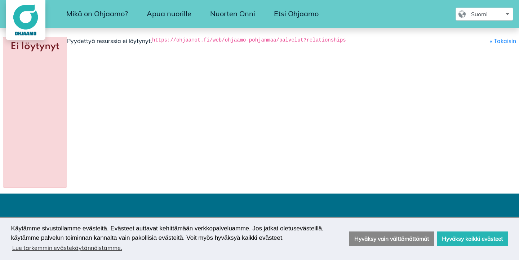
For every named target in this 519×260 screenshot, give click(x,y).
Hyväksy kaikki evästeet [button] (472, 238)
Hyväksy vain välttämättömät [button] (391, 238)
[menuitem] (97, 14)
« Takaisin (503, 40)
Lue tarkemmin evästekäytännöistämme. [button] (67, 247)
